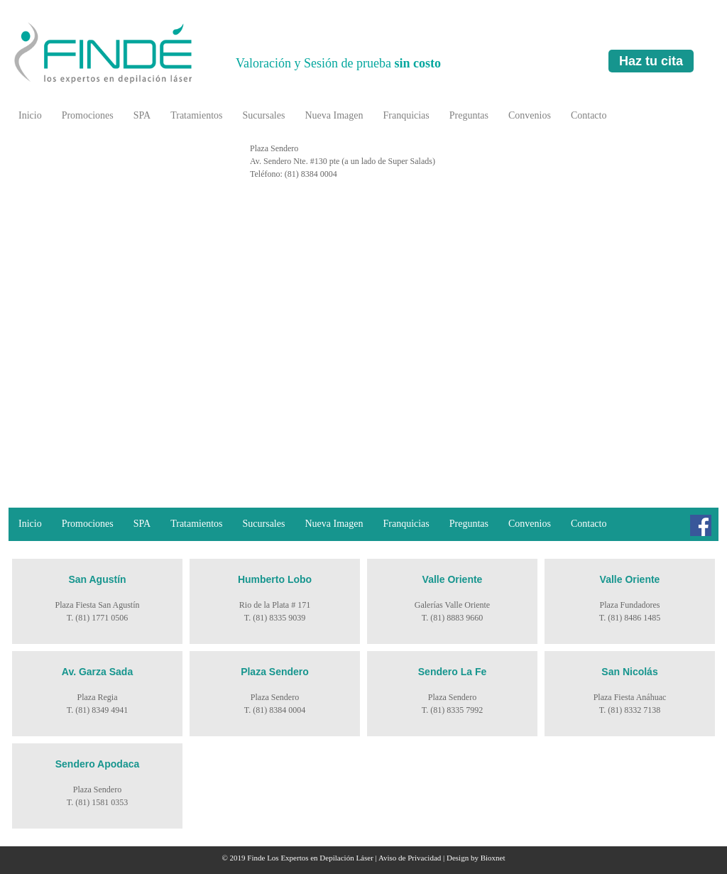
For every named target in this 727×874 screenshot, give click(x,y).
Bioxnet (493, 857)
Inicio (30, 115)
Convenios (529, 115)
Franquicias (406, 115)
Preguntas (468, 115)
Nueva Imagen (334, 115)
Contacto (589, 115)
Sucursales (264, 115)
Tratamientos (196, 115)
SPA (142, 115)
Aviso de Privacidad (409, 857)
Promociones (88, 115)
